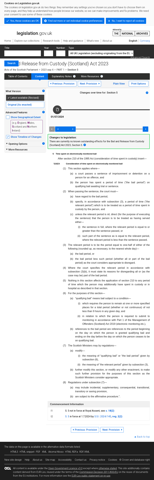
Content (39, 76)
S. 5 (67, 416)
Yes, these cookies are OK (24, 20)
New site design (13, 459)
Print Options (138, 83)
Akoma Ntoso (56, 451)
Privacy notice (97, 459)
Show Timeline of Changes (26, 136)
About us (37, 459)
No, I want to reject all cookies (128, 20)
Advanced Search (140, 57)
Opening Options (16, 143)
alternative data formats (60, 446)
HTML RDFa (71, 451)
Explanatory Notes (62, 76)
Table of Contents (17, 76)
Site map (50, 459)
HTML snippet (27, 451)
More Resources (90, 76)
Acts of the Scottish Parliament (21, 69)
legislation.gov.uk (28, 32)
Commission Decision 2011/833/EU (98, 472)
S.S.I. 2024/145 (102, 416)
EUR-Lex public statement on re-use (91, 475)
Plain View (119, 83)
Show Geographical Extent (26, 117)
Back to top (143, 436)
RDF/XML (84, 451)
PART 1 (60, 69)
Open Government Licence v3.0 (65, 468)
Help (27, 459)
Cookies (112, 459)
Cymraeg (145, 40)
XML (44, 451)
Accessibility (65, 459)
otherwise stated (108, 468)
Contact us (81, 459)
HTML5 (14, 451)
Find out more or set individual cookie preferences (75, 20)
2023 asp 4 (47, 69)
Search (11, 63)
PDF (38, 451)
